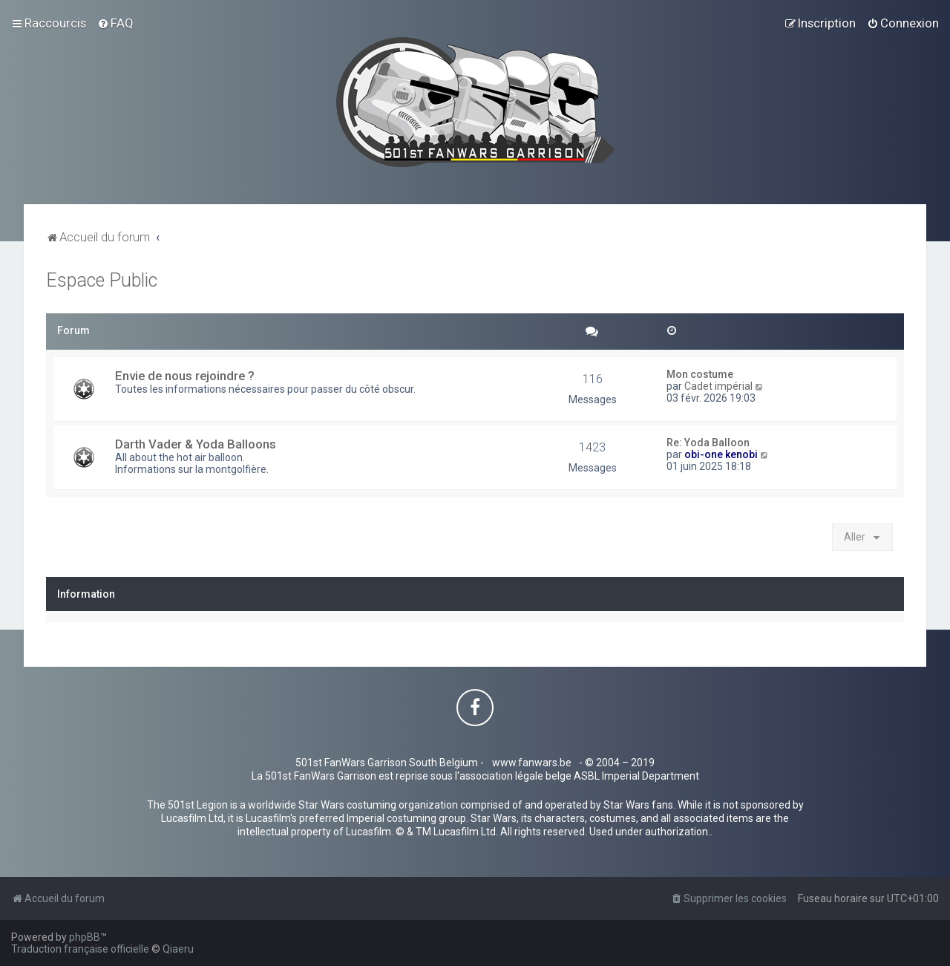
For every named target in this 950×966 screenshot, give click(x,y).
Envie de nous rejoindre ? (185, 375)
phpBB (84, 937)
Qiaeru (178, 949)
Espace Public (101, 280)
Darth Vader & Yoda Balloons (195, 444)
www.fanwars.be (531, 762)
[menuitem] (115, 23)
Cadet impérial (718, 386)
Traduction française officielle (80, 949)
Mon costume (699, 374)
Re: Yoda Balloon (708, 442)
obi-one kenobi (721, 454)
